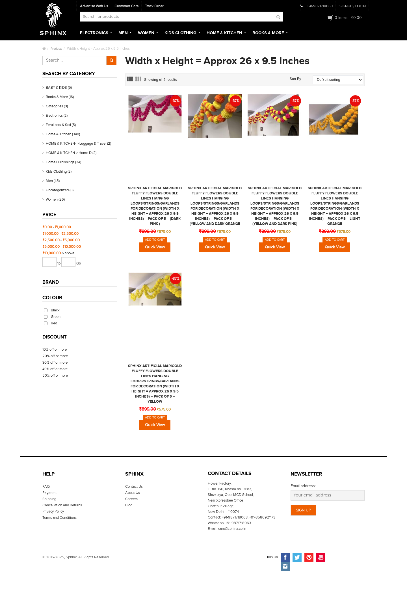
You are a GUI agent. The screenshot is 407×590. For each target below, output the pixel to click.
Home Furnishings (60, 162)
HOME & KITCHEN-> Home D (69, 153)
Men (49, 181)
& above (58, 253)
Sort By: (296, 79)
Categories (54, 106)
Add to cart (155, 240)
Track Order (154, 6)
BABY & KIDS (56, 87)
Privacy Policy (53, 511)
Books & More (57, 97)
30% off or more (55, 362)
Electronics (54, 115)
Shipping (49, 499)
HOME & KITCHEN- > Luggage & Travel (76, 143)
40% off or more (55, 369)
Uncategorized (57, 190)
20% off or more (55, 356)
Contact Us (134, 486)
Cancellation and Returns (62, 505)
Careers (131, 499)
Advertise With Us (94, 6)
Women (52, 199)
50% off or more (55, 375)
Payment (49, 493)
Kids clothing (56, 171)
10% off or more (54, 349)
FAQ (46, 486)
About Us (132, 493)
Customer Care (126, 6)
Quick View (155, 247)
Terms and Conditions (59, 517)
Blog (128, 505)
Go (78, 263)
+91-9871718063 (320, 6)
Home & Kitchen (58, 134)
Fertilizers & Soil (58, 125)
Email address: (303, 486)
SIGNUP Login (352, 6)
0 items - (348, 18)
